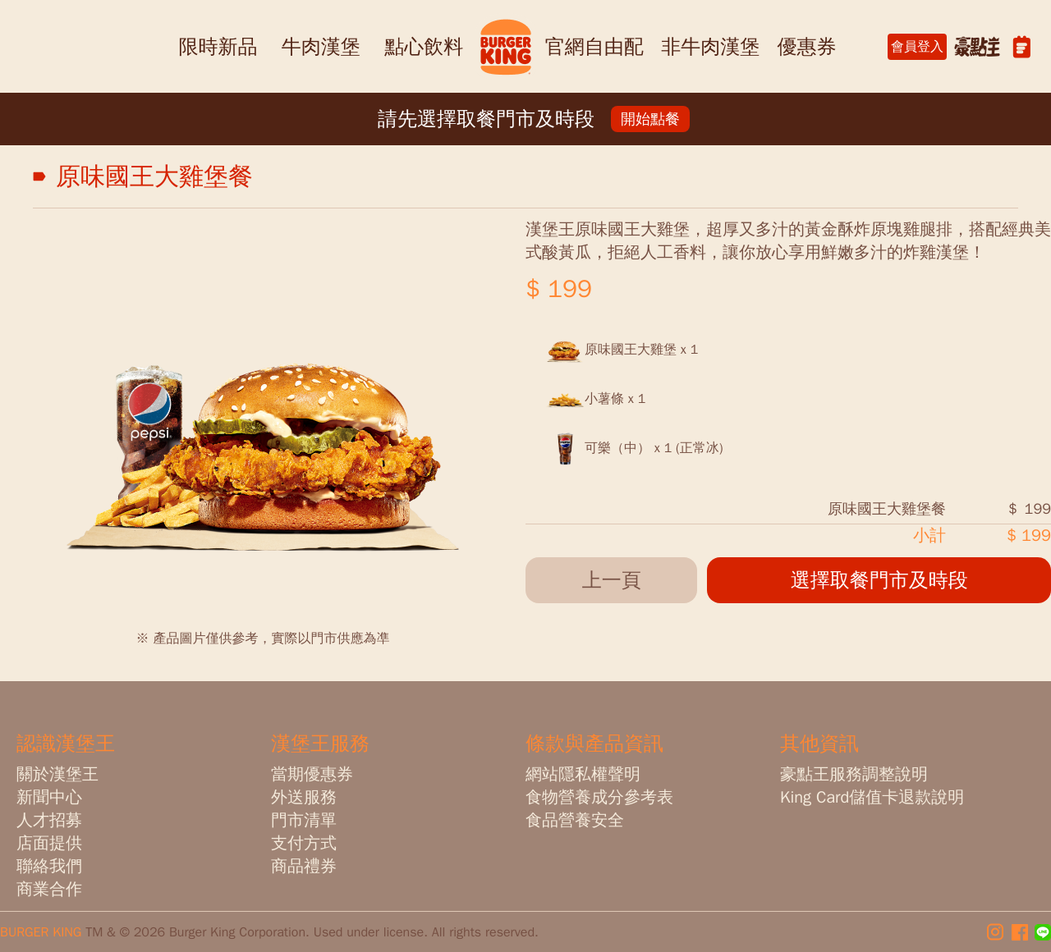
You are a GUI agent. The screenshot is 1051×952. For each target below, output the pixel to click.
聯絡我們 (49, 866)
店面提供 (49, 843)
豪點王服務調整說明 (854, 774)
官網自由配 (594, 46)
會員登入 (917, 47)
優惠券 (807, 46)
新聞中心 (49, 797)
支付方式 (304, 843)
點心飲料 (423, 46)
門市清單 (304, 820)
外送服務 (304, 797)
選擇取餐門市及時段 (879, 580)
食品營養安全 (575, 820)
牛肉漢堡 (321, 46)
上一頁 (611, 580)
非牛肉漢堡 (710, 46)
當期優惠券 (312, 774)
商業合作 (49, 889)
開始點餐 (650, 119)
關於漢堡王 (57, 774)
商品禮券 (304, 866)
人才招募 (49, 820)
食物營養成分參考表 (599, 797)
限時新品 (217, 46)
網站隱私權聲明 (583, 774)
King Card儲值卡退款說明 (872, 797)
